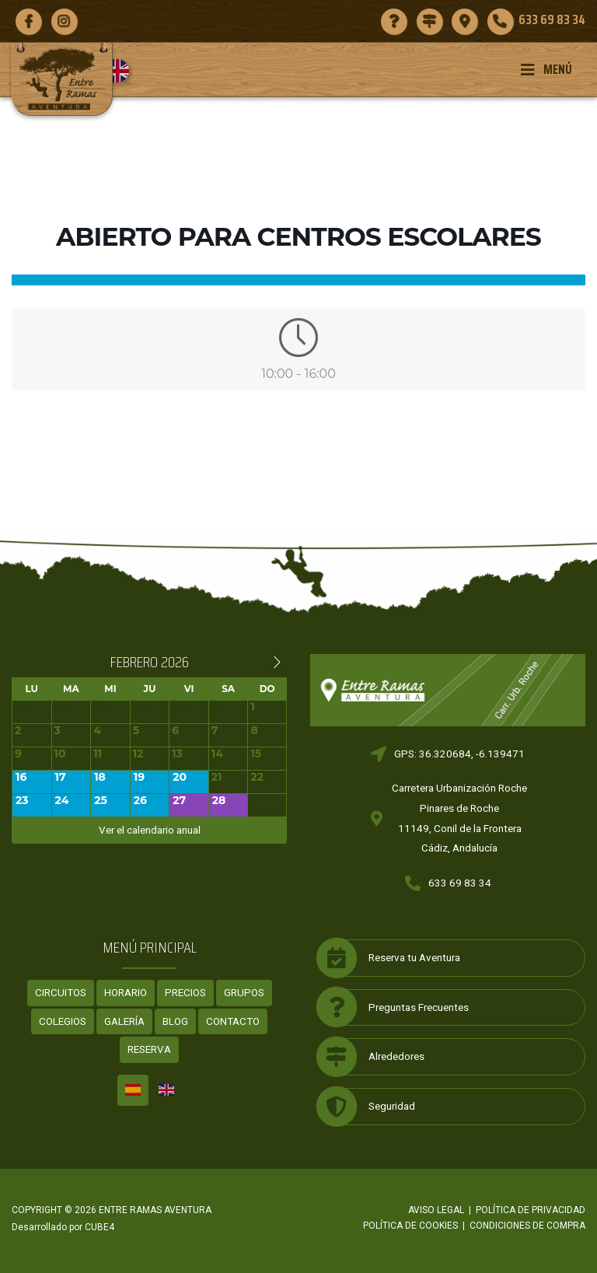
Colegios (62, 1021)
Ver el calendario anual (150, 830)
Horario (125, 992)
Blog (175, 1021)
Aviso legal (436, 1210)
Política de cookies (410, 1225)
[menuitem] (123, 71)
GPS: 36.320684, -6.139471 (459, 753)
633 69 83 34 (459, 882)
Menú (546, 69)
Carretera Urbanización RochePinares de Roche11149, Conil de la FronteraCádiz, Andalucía (459, 818)
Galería (124, 1021)
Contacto (233, 1021)
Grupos (244, 992)
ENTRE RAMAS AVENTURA (155, 1210)
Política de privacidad (530, 1210)
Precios (185, 992)
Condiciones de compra (527, 1225)
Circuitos (60, 992)
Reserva (149, 1049)
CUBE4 (99, 1227)
